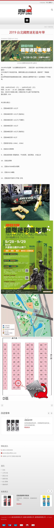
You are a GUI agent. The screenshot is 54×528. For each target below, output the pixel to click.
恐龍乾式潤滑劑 (9, 149)
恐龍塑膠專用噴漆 (23, 495)
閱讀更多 (27, 427)
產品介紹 (5, 476)
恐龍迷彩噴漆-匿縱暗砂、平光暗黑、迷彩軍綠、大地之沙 (22, 155)
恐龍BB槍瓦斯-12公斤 (11, 108)
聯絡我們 (5, 484)
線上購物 (5, 481)
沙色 (21, 178)
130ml (15, 143)
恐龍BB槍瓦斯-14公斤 (11, 126)
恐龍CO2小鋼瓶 (9, 172)
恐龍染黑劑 (8, 161)
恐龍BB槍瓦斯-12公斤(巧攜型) (14, 120)
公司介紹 (5, 473)
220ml (21, 143)
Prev (48, 413)
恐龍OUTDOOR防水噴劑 (11, 166)
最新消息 (50, 26)
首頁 (45, 26)
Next (51, 413)
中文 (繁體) (49, 2)
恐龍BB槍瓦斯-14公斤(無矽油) (14, 132)
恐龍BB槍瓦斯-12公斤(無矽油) (14, 114)
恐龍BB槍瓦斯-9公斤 (10, 137)
